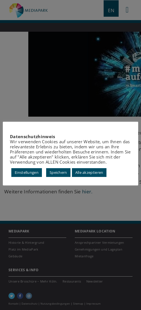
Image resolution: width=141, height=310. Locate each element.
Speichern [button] (58, 172)
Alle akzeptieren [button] (89, 172)
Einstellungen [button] (27, 172)
